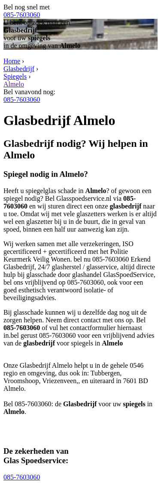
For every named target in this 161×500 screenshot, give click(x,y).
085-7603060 (21, 14)
